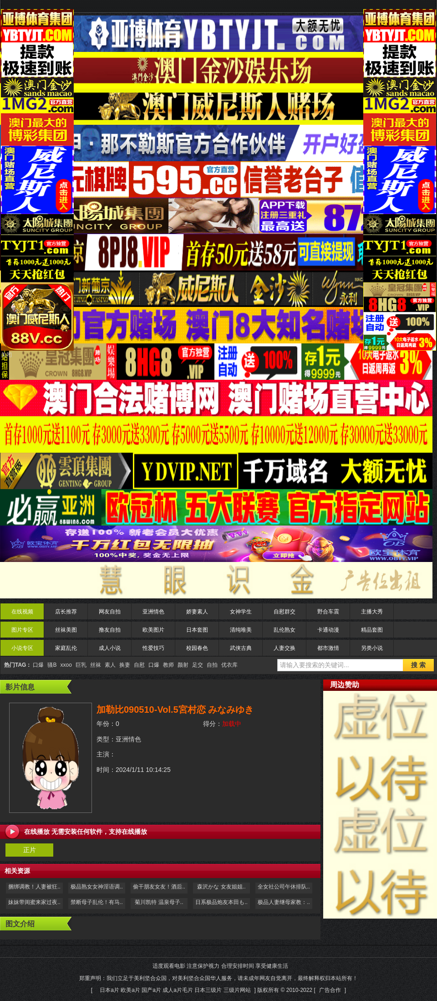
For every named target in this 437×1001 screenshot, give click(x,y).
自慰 (139, 665)
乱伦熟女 (284, 630)
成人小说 (110, 648)
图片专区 (22, 630)
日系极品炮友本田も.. (221, 902)
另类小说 (372, 648)
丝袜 (95, 665)
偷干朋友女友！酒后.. (159, 887)
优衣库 (229, 665)
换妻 (124, 665)
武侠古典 (241, 648)
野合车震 (328, 611)
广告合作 (330, 990)
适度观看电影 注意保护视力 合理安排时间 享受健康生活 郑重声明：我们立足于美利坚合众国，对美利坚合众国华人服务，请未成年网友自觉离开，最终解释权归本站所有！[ (218, 978)
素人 (110, 665)
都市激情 (328, 648)
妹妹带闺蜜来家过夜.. (34, 902)
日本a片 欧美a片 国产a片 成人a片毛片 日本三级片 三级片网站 (175, 990)
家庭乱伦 (66, 648)
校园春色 (197, 648)
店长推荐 (66, 611)
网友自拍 (110, 611)
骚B (51, 665)
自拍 (212, 665)
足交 (197, 665)
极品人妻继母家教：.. (284, 902)
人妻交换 (284, 648)
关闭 (6, 355)
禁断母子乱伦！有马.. (97, 902)
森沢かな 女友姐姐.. (221, 887)
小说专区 (22, 648)
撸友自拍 (110, 630)
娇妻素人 (197, 611)
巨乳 (81, 665)
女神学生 (241, 611)
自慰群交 (284, 611)
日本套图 (197, 630)
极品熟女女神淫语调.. (97, 887)
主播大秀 (372, 611)
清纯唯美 (241, 630)
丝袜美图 (66, 630)
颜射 (183, 665)
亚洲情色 (153, 611)
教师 (168, 665)
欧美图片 (153, 630)
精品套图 (372, 630)
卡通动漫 (328, 630)
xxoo (65, 665)
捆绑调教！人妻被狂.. (34, 887)
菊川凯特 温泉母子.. (159, 902)
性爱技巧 (153, 648)
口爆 (38, 665)
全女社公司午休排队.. (284, 887)
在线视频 (22, 611)
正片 (29, 849)
